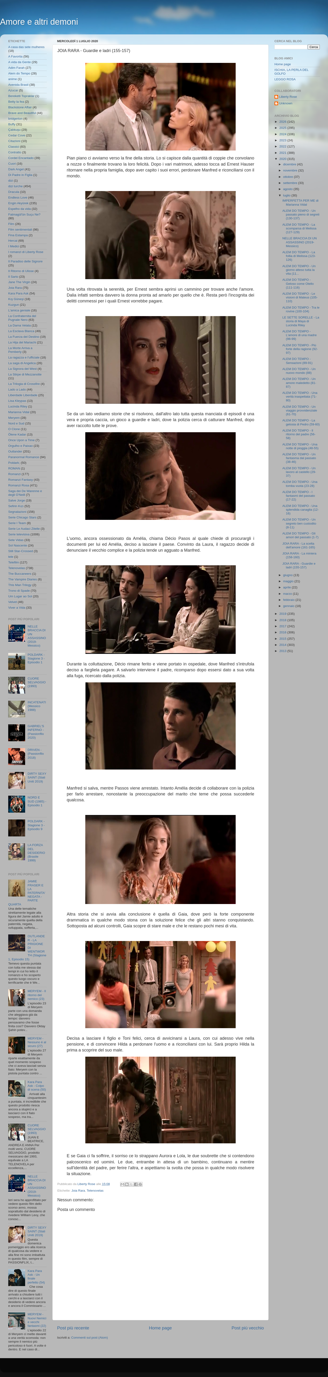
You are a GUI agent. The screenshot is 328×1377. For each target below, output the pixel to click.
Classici (13, 146)
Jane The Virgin (19, 282)
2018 (283, 620)
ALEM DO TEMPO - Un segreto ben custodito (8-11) (299, 523)
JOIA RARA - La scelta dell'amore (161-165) (298, 545)
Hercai (12, 240)
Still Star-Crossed (20, 551)
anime (12, 79)
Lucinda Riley (17, 406)
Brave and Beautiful (22, 113)
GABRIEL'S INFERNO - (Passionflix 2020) (35, 731)
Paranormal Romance (23, 457)
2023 (283, 140)
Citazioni (14, 141)
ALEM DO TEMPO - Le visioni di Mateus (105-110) (300, 297)
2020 (283, 159)
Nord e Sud (16, 423)
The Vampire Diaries (22, 579)
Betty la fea (16, 101)
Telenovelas (95, 1190)
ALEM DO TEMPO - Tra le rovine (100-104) (301, 309)
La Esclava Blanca (21, 331)
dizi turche (15, 186)
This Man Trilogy (19, 585)
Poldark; (14, 462)
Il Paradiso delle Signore (25, 261)
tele (10, 556)
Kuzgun (13, 304)
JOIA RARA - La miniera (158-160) (299, 555)
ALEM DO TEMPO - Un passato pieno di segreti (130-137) (301, 214)
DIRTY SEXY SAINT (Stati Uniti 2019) (36, 777)
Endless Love (17, 197)
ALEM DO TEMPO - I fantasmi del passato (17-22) (298, 495)
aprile (287, 587)
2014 (283, 645)
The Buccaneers (19, 573)
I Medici (13, 246)
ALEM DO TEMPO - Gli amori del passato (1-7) (300, 535)
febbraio (289, 600)
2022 (283, 146)
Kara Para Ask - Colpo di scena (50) (36, 1085)
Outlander (15, 451)
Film (11, 224)
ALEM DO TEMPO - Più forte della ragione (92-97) (300, 348)
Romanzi (14, 474)
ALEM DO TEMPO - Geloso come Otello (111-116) (298, 283)
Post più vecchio (247, 1327)
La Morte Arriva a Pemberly (20, 350)
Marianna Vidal (18, 412)
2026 (283, 121)
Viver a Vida (16, 607)
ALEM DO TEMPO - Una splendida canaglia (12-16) (300, 509)
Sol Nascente (17, 545)
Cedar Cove (16, 135)
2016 (283, 632)
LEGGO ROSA (285, 79)
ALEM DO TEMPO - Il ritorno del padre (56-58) (299, 434)
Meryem (14, 418)
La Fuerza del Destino (23, 336)
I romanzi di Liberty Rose (25, 252)
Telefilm (13, 562)
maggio (288, 581)
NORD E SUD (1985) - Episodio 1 (36, 801)
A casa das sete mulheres (26, 47)
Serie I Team (17, 523)
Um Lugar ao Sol (20, 596)
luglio (287, 195)
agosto (288, 189)
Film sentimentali (20, 229)
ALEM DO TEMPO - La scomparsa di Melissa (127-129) (299, 228)
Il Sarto (13, 276)
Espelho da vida (19, 209)
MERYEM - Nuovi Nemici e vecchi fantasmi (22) (36, 1320)
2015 (283, 638)
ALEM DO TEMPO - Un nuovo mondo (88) (299, 371)
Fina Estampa (18, 235)
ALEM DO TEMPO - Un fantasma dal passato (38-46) (299, 458)
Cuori (12, 163)
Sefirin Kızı (15, 506)
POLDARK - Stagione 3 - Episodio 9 (36, 825)
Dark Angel (16, 169)
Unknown (285, 103)
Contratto (14, 152)
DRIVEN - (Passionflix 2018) (35, 753)
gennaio (289, 606)
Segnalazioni (17, 511)
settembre (290, 183)
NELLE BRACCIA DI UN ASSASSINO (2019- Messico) (36, 636)
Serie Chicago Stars (22, 517)
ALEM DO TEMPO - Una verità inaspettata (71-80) (299, 396)
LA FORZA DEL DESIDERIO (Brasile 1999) (36, 852)
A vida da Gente (19, 62)
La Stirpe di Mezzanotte (25, 374)
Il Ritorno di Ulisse (21, 271)
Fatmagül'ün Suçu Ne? (24, 214)
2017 (283, 626)
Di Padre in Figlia (20, 175)
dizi (10, 180)
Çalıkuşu (14, 129)
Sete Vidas (15, 540)
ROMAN (14, 468)
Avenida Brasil (18, 84)
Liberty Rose (288, 96)
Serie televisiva (19, 534)
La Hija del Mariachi (22, 342)
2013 (283, 651)
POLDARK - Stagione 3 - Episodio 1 (36, 658)
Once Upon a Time (21, 440)
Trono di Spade (19, 590)
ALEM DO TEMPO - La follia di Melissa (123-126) (299, 255)
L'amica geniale (19, 310)
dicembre (290, 164)
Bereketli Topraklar (21, 96)
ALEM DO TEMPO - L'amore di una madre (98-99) (299, 335)
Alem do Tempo (19, 73)
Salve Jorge (16, 500)
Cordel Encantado (21, 158)
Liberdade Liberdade (22, 395)
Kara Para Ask (18, 293)
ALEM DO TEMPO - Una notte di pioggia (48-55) (300, 446)
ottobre (288, 177)
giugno (288, 575)
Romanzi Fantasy (20, 479)
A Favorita (15, 56)
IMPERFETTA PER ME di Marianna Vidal (300, 202)
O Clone (14, 429)
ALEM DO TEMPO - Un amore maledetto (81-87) (299, 382)
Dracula (13, 192)
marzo (288, 593)
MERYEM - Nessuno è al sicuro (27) (36, 1042)
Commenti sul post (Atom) (89, 1337)
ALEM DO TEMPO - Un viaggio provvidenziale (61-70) (299, 410)
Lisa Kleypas (17, 401)
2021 (283, 153)
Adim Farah (16, 67)
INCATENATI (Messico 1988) (36, 706)
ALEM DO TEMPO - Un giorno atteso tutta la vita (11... (299, 269)
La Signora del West (22, 369)
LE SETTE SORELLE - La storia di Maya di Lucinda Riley (300, 321)
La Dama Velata (19, 325)
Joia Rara (78, 1190)
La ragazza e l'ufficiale (23, 357)
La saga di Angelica (22, 363)
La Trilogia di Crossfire (24, 384)
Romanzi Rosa (18, 485)
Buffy (12, 124)
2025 (283, 128)
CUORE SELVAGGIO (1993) (36, 682)
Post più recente (73, 1327)
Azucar (13, 90)
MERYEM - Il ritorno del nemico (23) (36, 994)
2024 (283, 134)
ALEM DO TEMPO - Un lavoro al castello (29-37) (299, 471)
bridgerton (15, 118)
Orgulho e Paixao (20, 446)
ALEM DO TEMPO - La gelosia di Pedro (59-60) (301, 422)
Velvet (12, 602)
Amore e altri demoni (39, 22)
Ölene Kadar (17, 434)
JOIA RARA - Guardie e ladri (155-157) (299, 565)
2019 (283, 613)
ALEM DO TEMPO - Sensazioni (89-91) (297, 360)
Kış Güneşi (16, 299)
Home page (160, 1327)
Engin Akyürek (18, 203)
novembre (290, 170)
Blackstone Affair (20, 107)
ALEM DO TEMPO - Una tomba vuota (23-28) (299, 483)
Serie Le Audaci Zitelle (24, 528)
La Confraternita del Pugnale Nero (22, 318)
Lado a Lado (17, 389)
